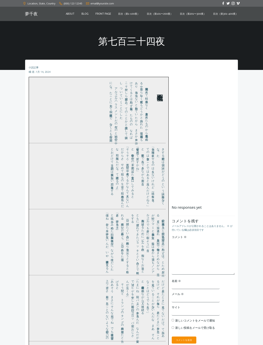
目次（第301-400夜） (228, 14)
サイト (205, 314)
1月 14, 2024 (44, 78)
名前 (205, 288)
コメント (208, 244)
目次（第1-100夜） (131, 14)
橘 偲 (32, 78)
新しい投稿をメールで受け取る (224, 335)
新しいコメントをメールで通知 (224, 327)
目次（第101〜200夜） (162, 14)
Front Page (106, 14)
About (72, 14)
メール (207, 301)
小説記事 (34, 73)
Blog (87, 14)
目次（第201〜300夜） (195, 14)
